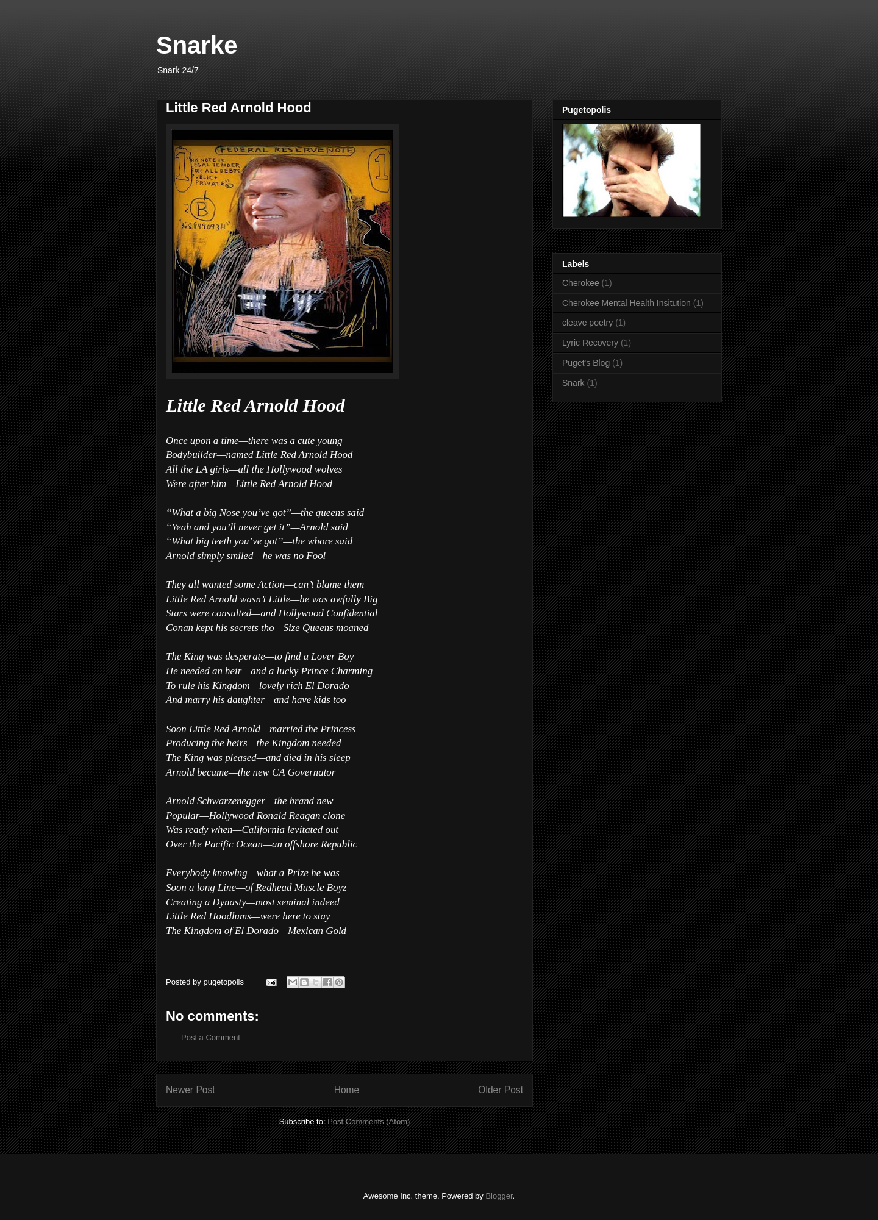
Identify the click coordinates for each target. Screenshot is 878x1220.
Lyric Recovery (590, 343)
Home (347, 1090)
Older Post (500, 1090)
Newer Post (190, 1090)
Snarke (196, 45)
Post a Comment (210, 1037)
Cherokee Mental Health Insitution (626, 303)
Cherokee (580, 283)
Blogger (498, 1195)
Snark (573, 383)
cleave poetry (587, 322)
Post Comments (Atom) (368, 1121)
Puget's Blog (586, 363)
